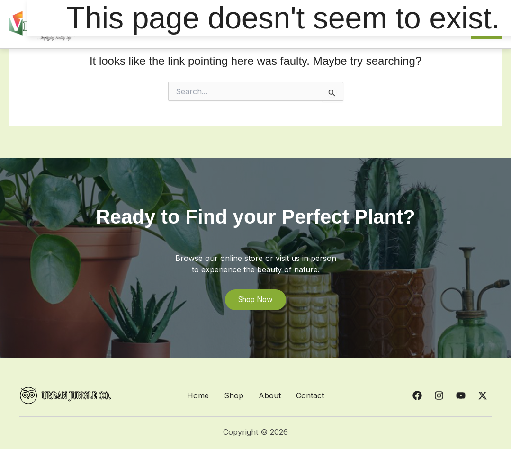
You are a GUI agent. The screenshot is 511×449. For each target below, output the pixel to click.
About (270, 395)
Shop (233, 395)
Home (198, 395)
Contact (310, 395)
